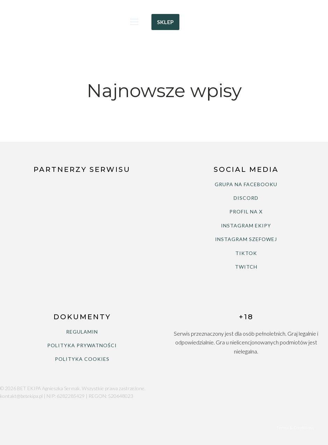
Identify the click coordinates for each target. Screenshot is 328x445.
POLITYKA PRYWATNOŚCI (82, 345)
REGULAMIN (82, 331)
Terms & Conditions (295, 427)
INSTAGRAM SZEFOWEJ (246, 239)
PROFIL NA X (246, 211)
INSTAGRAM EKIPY (246, 225)
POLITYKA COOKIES (82, 359)
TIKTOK (246, 253)
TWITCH (246, 266)
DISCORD (246, 197)
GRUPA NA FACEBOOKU (246, 184)
